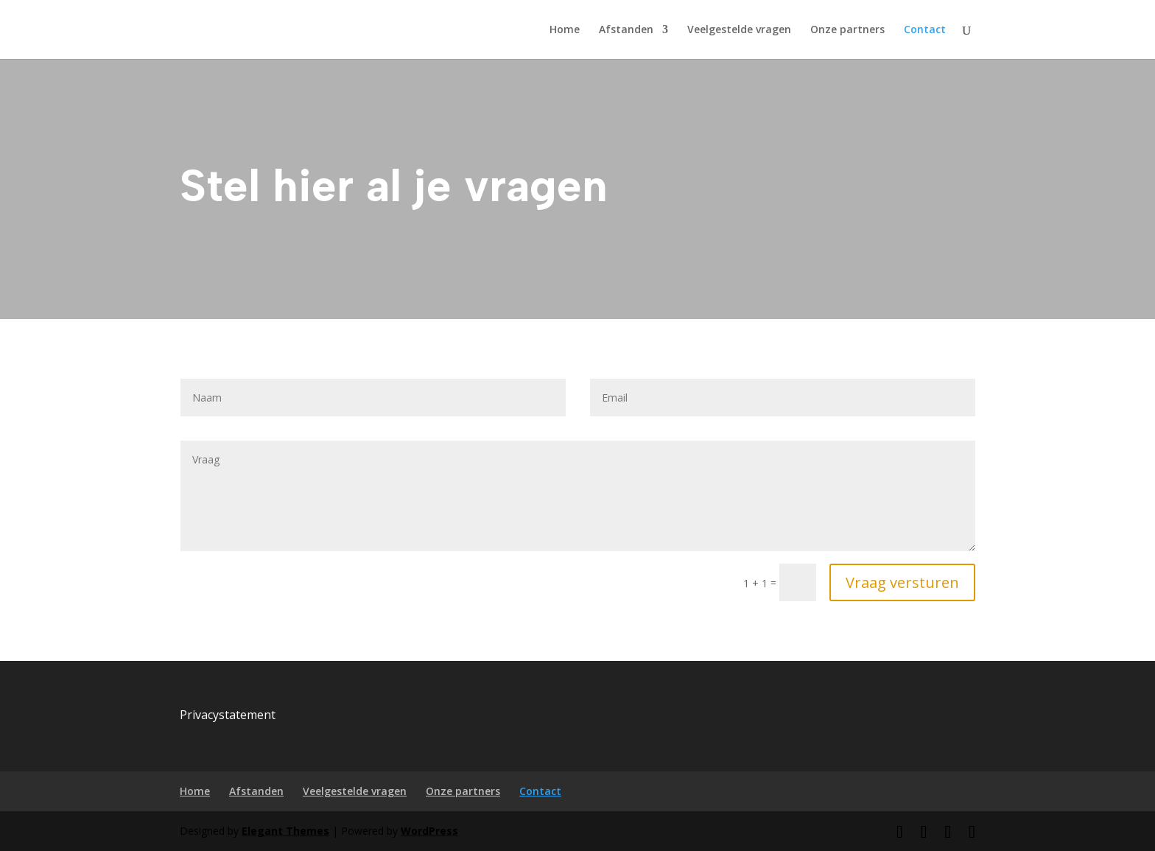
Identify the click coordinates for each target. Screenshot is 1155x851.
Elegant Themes (285, 831)
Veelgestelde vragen (739, 30)
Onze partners (847, 30)
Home (565, 30)
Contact (925, 30)
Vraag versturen (902, 582)
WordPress (429, 831)
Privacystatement (227, 715)
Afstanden (626, 30)
